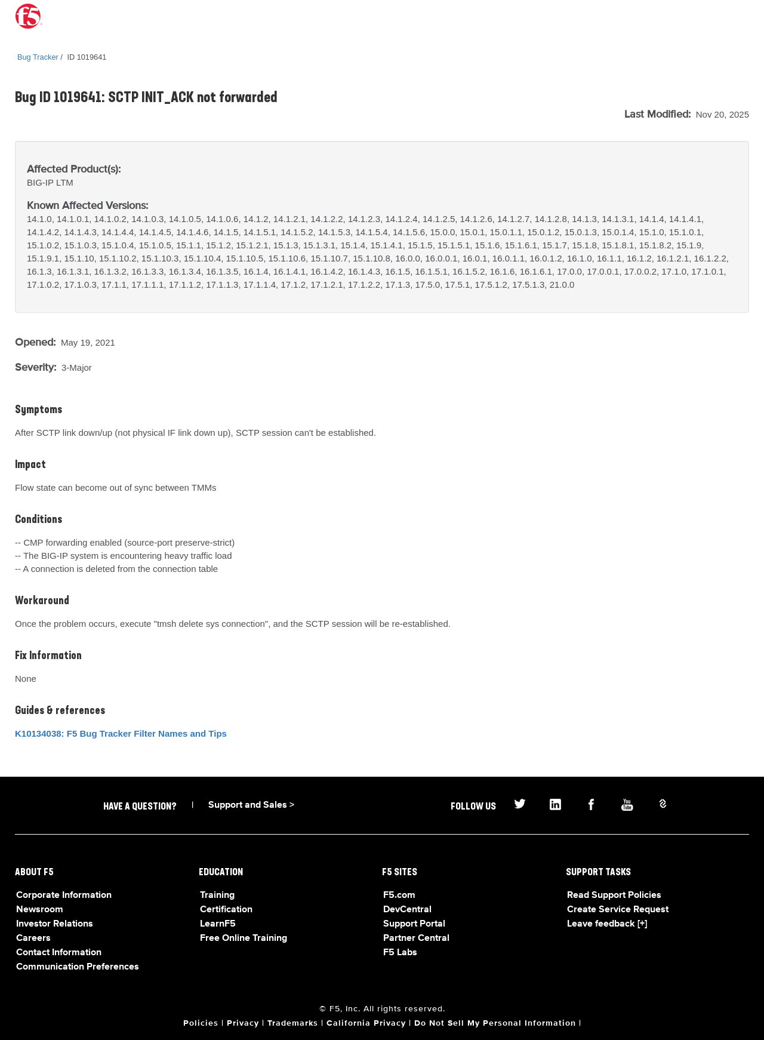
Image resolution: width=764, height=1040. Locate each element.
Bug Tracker (37, 57)
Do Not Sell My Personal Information (495, 1023)
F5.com (399, 895)
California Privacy (366, 1023)
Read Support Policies (614, 895)
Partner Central (416, 938)
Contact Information (58, 953)
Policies (200, 1023)
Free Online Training (243, 938)
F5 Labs (400, 953)
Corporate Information (64, 895)
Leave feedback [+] (607, 924)
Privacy (243, 1023)
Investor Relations (54, 924)
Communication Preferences (77, 967)
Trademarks (292, 1023)
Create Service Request (617, 910)
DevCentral (407, 910)
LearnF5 (218, 924)
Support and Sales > (251, 805)
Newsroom (39, 910)
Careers (33, 938)
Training (217, 895)
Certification (226, 910)
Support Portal (414, 924)
